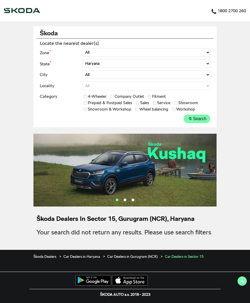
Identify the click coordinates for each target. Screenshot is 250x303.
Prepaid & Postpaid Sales (110, 103)
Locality (47, 85)
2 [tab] (125, 200)
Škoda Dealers (45, 256)
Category (48, 96)
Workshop (185, 109)
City (44, 74)
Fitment (159, 96)
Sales (144, 103)
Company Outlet (129, 96)
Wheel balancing (153, 109)
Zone (45, 52)
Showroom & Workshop (109, 109)
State (45, 63)
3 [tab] (133, 200)
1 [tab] (117, 200)
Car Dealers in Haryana (81, 256)
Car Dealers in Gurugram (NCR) (132, 256)
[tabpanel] (125, 170)
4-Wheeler (97, 96)
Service (163, 103)
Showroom (188, 103)
